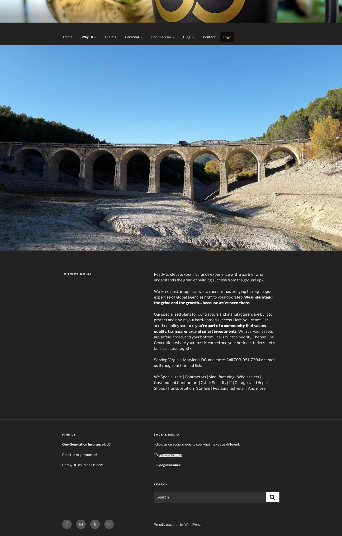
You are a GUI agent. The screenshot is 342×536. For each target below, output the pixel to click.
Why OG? (88, 37)
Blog (189, 37)
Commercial (163, 37)
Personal (134, 37)
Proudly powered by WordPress (177, 524)
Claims (110, 37)
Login (227, 37)
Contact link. (191, 365)
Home (67, 37)
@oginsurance (169, 465)
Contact (209, 37)
